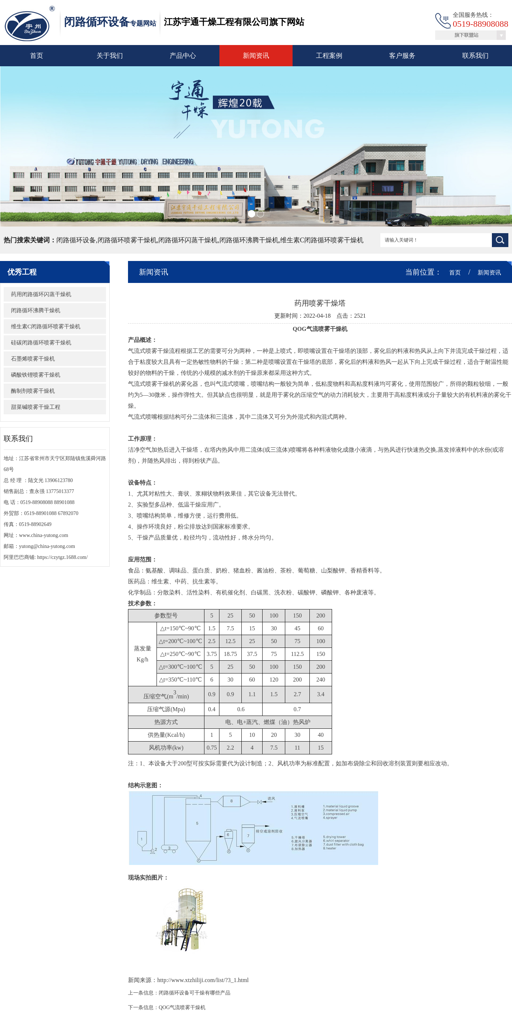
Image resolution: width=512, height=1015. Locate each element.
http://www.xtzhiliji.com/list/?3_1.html (203, 980)
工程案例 (329, 55)
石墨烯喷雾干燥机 (33, 359)
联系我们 (475, 55)
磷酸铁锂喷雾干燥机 (35, 375)
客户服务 (402, 55)
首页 (36, 55)
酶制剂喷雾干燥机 (33, 391)
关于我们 (110, 55)
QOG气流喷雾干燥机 (182, 1007)
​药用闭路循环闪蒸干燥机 (41, 294)
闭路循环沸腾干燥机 (35, 310)
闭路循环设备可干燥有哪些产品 (194, 993)
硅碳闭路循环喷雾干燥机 (41, 343)
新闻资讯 (256, 55)
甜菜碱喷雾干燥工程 (35, 407)
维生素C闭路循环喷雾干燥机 (45, 326)
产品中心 (183, 55)
